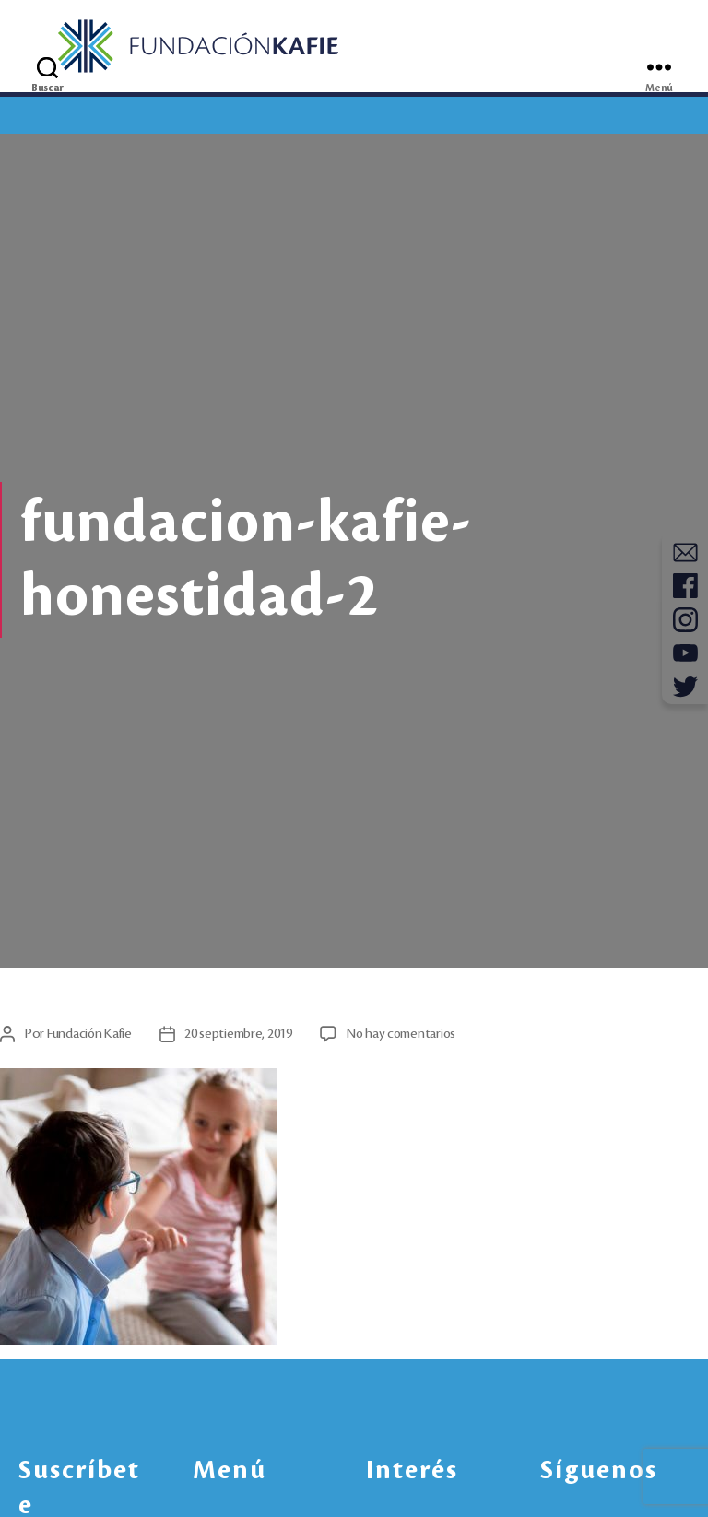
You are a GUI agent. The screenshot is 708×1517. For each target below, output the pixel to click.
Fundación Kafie (92, 1041)
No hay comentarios (407, 1041)
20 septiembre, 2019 (244, 1041)
